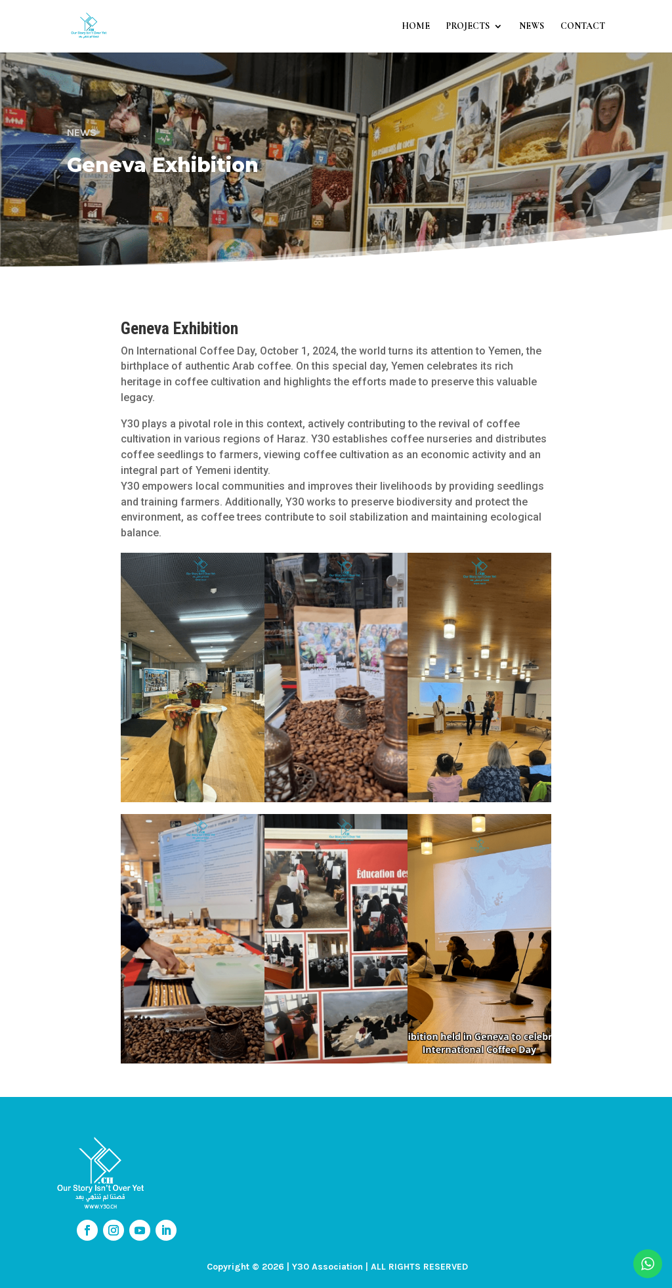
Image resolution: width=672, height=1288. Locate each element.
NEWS (531, 27)
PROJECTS (468, 27)
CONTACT (582, 27)
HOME (416, 27)
